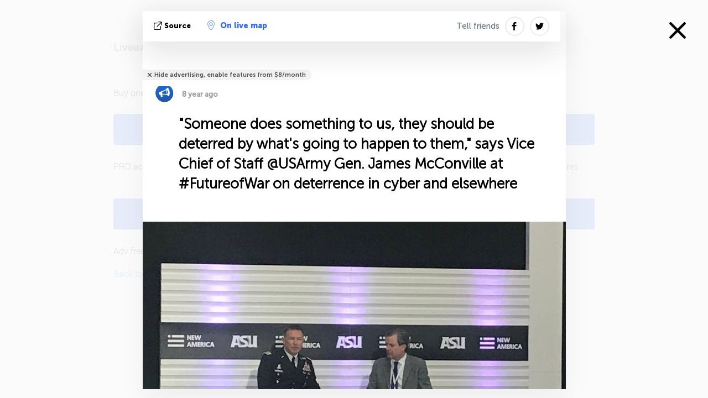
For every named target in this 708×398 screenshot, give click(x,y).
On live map (237, 25)
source (173, 26)
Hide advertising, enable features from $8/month (230, 74)
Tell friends (477, 26)
